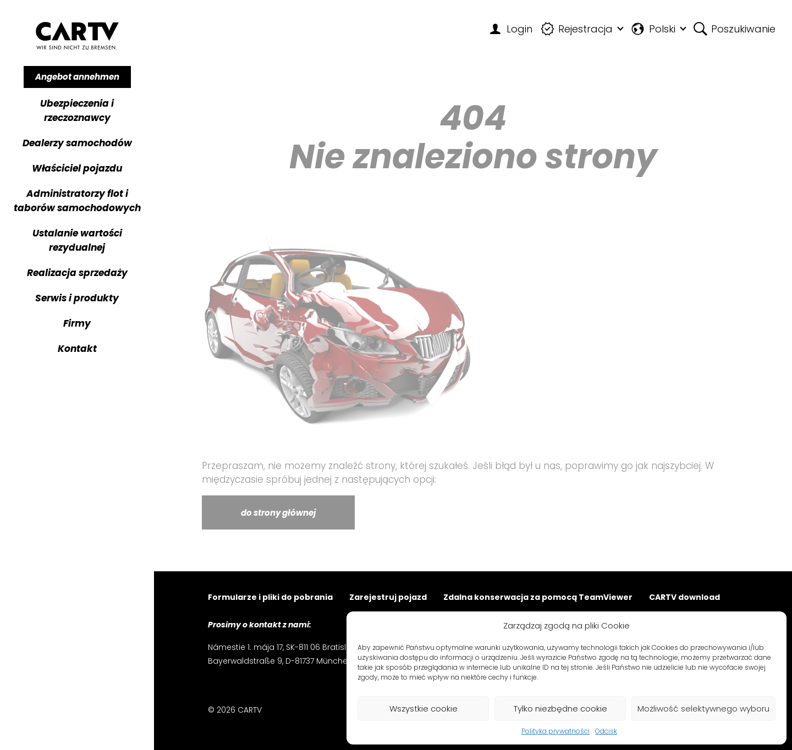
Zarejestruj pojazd (388, 598)
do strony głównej (278, 513)
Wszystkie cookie (423, 708)
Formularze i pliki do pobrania (270, 598)
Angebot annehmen (77, 76)
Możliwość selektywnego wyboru (703, 708)
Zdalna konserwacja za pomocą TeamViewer (537, 598)
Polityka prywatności (555, 731)
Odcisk (606, 731)
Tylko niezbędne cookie (560, 708)
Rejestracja (577, 29)
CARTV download (684, 598)
